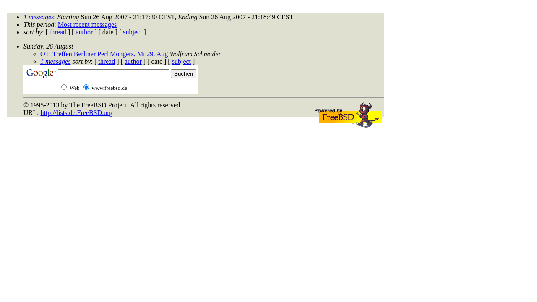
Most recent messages (87, 24)
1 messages (38, 17)
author (84, 32)
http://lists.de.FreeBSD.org (76, 112)
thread (58, 32)
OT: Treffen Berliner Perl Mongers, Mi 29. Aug (104, 53)
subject (132, 32)
